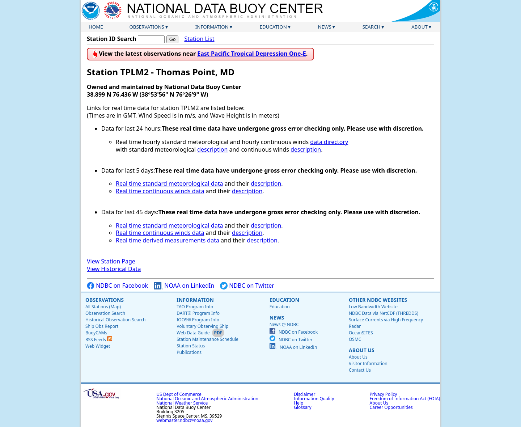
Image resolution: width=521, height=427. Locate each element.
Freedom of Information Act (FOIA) (405, 399)
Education (273, 27)
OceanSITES (361, 333)
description (212, 149)
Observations (146, 27)
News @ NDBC (284, 324)
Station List (199, 39)
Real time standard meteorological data (169, 183)
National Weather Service (182, 403)
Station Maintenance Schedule (207, 339)
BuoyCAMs (96, 333)
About (419, 27)
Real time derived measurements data (167, 240)
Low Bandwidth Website (373, 307)
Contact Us (360, 370)
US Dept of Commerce (179, 394)
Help (298, 403)
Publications (189, 352)
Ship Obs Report (101, 326)
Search (372, 27)
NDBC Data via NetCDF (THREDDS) (383, 313)
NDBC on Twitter (247, 285)
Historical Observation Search (115, 320)
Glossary (302, 407)
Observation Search (105, 313)
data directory (329, 142)
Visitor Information (368, 363)
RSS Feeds (98, 340)
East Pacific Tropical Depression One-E (251, 54)
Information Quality (314, 399)
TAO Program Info (195, 307)
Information (212, 27)
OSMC (355, 339)
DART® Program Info (198, 313)
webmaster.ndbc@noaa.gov (184, 420)
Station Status (191, 346)
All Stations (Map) (103, 307)
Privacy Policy (383, 394)
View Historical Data (114, 269)
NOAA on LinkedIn (184, 285)
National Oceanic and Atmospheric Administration (207, 399)
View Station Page (111, 261)
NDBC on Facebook (117, 285)
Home (96, 27)
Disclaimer (304, 394)
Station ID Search (111, 39)
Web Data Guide (193, 333)
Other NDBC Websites (378, 299)
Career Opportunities (391, 407)
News (324, 27)
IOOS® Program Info (198, 320)
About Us (361, 350)
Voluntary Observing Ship (202, 326)
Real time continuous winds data (160, 191)
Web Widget (97, 346)
